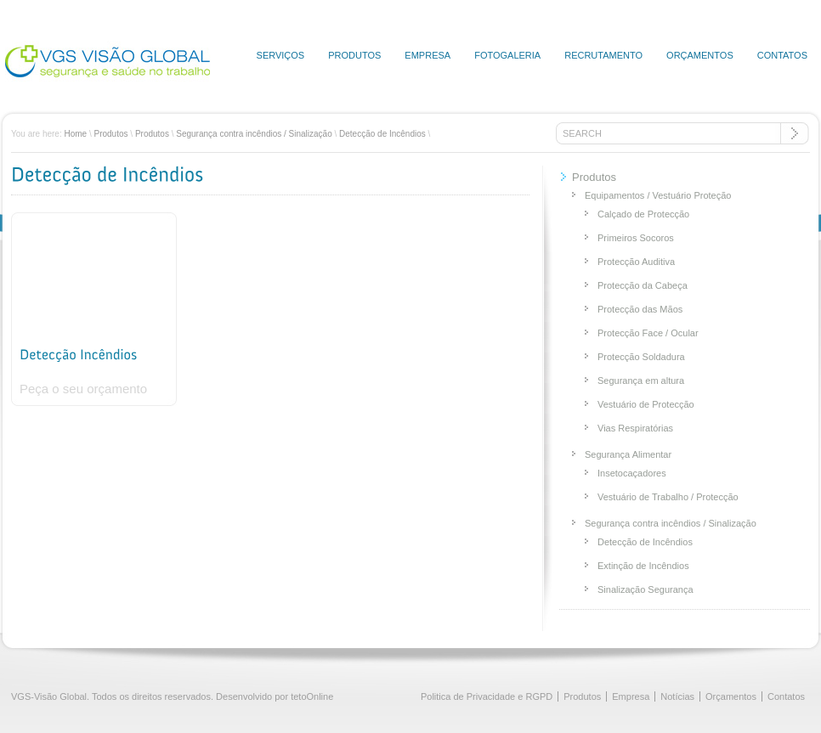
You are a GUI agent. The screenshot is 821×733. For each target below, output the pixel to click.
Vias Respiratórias (635, 428)
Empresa (427, 55)
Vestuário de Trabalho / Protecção (668, 497)
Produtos (354, 55)
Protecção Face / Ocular (648, 333)
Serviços (281, 55)
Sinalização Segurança (645, 589)
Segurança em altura (640, 380)
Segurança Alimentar (628, 454)
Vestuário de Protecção (645, 404)
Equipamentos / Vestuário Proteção (658, 195)
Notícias (677, 696)
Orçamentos (699, 55)
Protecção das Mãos (639, 309)
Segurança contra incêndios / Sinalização (253, 133)
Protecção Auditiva (636, 262)
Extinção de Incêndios (643, 566)
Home (75, 133)
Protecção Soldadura (641, 357)
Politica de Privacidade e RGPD (486, 696)
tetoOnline (312, 696)
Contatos (782, 55)
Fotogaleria (507, 55)
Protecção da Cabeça (642, 285)
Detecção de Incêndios (382, 133)
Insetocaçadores (631, 473)
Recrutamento (603, 55)
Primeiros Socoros (635, 238)
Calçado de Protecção (643, 214)
